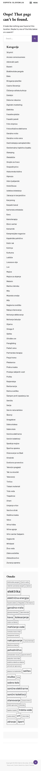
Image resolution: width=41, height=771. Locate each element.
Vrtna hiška (11, 525)
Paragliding (11, 343)
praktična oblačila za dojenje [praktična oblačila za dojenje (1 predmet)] (15, 662)
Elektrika (10, 110)
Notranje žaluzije (14, 320)
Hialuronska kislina (14, 172)
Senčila (10, 401)
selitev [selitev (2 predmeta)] (27, 671)
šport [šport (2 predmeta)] (21, 721)
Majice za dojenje (14, 277)
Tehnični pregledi (14, 467)
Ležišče (10, 257)
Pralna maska (12, 367)
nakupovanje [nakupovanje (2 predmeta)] (14, 640)
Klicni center (12, 224)
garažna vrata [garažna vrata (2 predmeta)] (15, 607)
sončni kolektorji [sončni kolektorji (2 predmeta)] (16, 694)
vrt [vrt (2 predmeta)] (18, 716)
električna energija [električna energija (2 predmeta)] (18, 598)
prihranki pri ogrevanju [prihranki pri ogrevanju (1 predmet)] (14, 666)
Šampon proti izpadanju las (18, 396)
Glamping (10, 153)
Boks (8, 76)
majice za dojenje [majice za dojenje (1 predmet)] (12, 622)
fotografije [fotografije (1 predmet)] (21, 603)
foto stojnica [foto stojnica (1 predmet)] (29, 603)
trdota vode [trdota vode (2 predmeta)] (25, 710)
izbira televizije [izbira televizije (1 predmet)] (24, 612)
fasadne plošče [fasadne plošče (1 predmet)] (11, 603)
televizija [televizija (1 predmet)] (22, 705)
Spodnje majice (13, 444)
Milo (8, 291)
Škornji (9, 415)
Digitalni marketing (14, 105)
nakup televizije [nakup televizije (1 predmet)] (29, 641)
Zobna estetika (13, 553)
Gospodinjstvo (12, 167)
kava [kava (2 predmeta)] (10, 617)
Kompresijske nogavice (16, 234)
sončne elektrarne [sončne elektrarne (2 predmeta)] (17, 688)
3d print (10, 52)
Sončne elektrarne (14, 434)
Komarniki (11, 229)
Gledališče (11, 157)
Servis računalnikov (15, 410)
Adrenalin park (12, 62)
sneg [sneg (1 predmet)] (18, 677)
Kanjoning (11, 200)
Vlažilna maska (13, 515)
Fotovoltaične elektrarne (17, 129)
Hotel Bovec (12, 186)
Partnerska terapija (14, 353)
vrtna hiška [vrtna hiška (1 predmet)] (25, 716)
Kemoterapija (12, 219)
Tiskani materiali (13, 486)
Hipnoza (10, 176)
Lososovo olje (12, 262)
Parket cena (11, 348)
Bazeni (9, 67)
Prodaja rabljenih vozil (16, 372)
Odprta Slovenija (13, 3)
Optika (9, 334)
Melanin (10, 281)
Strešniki (10, 458)
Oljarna (9, 324)
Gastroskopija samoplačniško (18, 143)
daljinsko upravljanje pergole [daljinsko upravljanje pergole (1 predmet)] (15, 586)
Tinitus (9, 482)
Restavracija (12, 386)
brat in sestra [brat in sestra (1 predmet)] (25, 582)
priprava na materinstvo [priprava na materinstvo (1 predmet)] (14, 671)
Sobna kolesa (12, 424)
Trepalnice (11, 496)
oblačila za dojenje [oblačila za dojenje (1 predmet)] (12, 645)
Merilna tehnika (13, 286)
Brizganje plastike (14, 81)
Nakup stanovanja (14, 310)
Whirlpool (10, 544)
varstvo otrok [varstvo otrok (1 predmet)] (11, 716)
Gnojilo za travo (13, 162)
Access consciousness (16, 57)
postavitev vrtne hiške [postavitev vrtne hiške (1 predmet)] (13, 658)
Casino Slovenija (13, 86)
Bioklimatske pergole (15, 71)
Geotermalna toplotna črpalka (19, 148)
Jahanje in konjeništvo (16, 195)
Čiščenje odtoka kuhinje (16, 91)
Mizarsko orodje (13, 296)
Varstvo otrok (12, 510)
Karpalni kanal (12, 205)
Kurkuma (10, 253)
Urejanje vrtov (12, 506)
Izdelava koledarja (14, 191)
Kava (8, 215)
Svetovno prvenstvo (15, 463)
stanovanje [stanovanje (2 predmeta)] (13, 700)
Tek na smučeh (13, 472)
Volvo (9, 520)
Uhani (9, 501)
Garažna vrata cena (15, 138)
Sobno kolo (11, 429)
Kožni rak (10, 243)
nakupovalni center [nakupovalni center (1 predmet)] (13, 635)
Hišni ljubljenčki (13, 181)
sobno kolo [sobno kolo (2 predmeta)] (13, 682)
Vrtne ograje (12, 529)
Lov (8, 267)
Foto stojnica (12, 124)
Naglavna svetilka (14, 305)
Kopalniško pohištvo (15, 238)
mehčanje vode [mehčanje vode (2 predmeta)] (15, 627)
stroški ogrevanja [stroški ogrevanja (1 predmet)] (12, 705)
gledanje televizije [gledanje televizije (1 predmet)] (12, 612)
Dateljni (10, 95)
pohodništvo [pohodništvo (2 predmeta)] (14, 650)
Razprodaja (11, 382)
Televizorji (11, 477)
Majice (9, 272)
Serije (9, 405)
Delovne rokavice (14, 100)
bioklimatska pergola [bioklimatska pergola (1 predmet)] (13, 582)
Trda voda (11, 491)
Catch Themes (29, 765)
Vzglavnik (11, 539)
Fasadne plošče (13, 114)
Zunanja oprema (13, 563)
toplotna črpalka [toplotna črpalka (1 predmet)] (12, 710)
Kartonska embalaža (15, 210)
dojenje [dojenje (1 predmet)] (28, 586)
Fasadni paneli (12, 119)
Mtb (8, 300)
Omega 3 (10, 329)
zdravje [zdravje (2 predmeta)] (11, 721)
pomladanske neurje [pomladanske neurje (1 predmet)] (13, 655)
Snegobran (11, 420)
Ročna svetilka (12, 391)
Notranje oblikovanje (15, 315)
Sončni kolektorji (13, 439)
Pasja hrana (11, 358)
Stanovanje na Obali (15, 453)
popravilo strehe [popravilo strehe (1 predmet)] (26, 655)
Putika (9, 377)
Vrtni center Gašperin (15, 534)
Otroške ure (11, 339)
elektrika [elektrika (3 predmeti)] (13, 591)
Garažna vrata (12, 133)
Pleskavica (11, 362)
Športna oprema (13, 448)
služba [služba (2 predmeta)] (11, 676)
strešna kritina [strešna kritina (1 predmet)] (26, 701)
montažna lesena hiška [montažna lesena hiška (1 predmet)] (14, 631)
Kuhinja (10, 248)
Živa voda (11, 548)
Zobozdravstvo (13, 558)
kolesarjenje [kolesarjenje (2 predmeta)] (22, 617)
